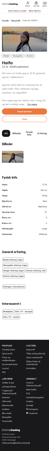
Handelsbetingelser (35, 397)
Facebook (32, 413)
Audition (5, 409)
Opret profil (7, 353)
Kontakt (29, 405)
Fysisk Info (29, 133)
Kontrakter (31, 368)
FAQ (28, 393)
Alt (6, 133)
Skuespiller (6, 417)
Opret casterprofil (34, 357)
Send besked (24, 111)
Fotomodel (7, 421)
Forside (5, 20)
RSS (4, 372)
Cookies (29, 401)
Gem (24, 119)
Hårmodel (6, 401)
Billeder (17, 133)
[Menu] (44, 3)
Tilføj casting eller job (35, 353)
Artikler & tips (8, 382)
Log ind (5, 368)
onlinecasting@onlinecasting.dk (16, 443)
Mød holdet (31, 389)
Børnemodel (7, 405)
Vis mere (32, 104)
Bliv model (6, 413)
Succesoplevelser (10, 364)
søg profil (35, 11)
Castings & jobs (17, 11)
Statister (6, 397)
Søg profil (15, 20)
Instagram (32, 409)
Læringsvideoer (9, 386)
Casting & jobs (8, 349)
